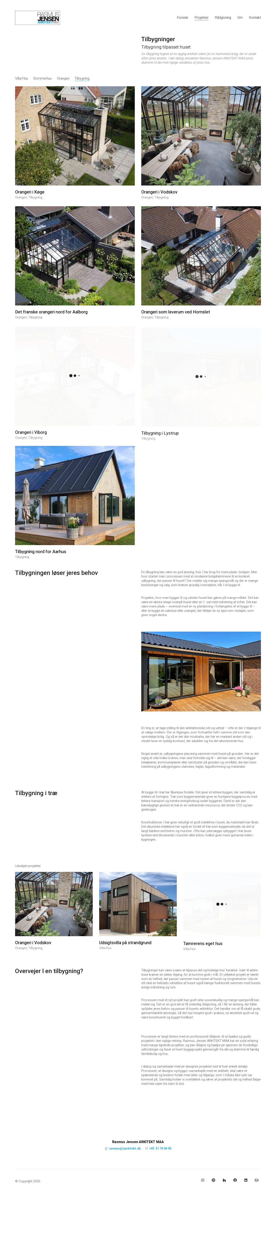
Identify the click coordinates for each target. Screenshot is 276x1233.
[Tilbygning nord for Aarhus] (75, 501)
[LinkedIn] (246, 1180)
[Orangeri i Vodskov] (201, 136)
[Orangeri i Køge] (75, 136)
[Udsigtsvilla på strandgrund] (138, 912)
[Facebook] (235, 1180)
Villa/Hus (21, 78)
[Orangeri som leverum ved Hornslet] (201, 264)
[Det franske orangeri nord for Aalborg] (75, 261)
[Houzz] (224, 1180)
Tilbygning (82, 78)
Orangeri (63, 78)
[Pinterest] (213, 1180)
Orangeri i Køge (29, 192)
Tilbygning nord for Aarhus (40, 557)
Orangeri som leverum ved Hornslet (175, 320)
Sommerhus (42, 78)
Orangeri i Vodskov (159, 193)
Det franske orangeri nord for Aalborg (51, 318)
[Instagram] (202, 1180)
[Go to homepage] (37, 18)
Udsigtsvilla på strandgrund (125, 951)
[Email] (256, 1180)
